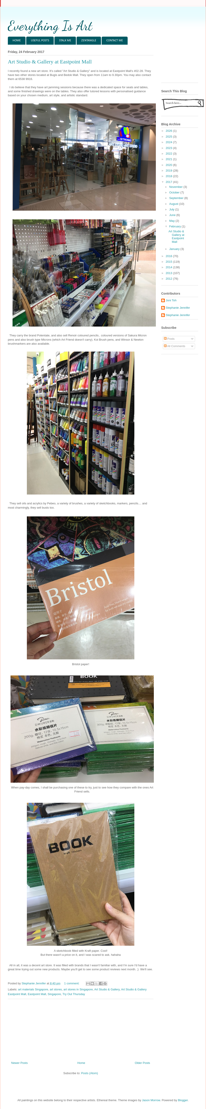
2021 (169, 159)
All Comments (174, 346)
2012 (169, 278)
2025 (169, 136)
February (175, 226)
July (172, 209)
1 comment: (72, 983)
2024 (169, 142)
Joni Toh (171, 300)
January (174, 249)
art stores (56, 989)
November (176, 187)
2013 (169, 273)
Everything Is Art (50, 26)
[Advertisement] (80, 1028)
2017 (169, 182)
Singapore (54, 994)
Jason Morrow (151, 1100)
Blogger (183, 1100)
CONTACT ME (114, 40)
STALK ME (65, 40)
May (172, 220)
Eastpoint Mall (37, 994)
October (174, 192)
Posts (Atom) (89, 1073)
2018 (169, 176)
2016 (169, 256)
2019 (169, 170)
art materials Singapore (33, 989)
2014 (169, 267)
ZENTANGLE (88, 40)
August (174, 203)
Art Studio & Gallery (107, 989)
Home (81, 1063)
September (176, 198)
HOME (17, 40)
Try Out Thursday (73, 994)
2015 (169, 261)
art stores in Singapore (78, 989)
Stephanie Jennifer (178, 307)
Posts (169, 338)
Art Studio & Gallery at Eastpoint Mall (50, 62)
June (172, 215)
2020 (169, 165)
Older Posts (142, 1063)
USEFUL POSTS (40, 40)
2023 (169, 148)
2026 (169, 130)
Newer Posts (19, 1063)
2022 (169, 153)
